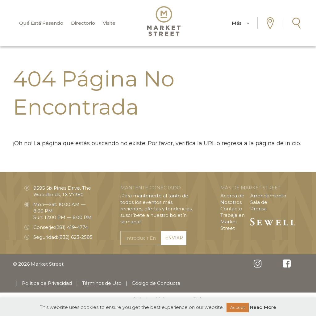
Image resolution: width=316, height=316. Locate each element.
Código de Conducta (156, 283)
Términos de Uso (102, 283)
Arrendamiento (268, 196)
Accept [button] (237, 307)
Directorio (83, 23)
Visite (109, 23)
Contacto (231, 209)
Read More (263, 307)
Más (241, 23)
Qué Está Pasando (41, 23)
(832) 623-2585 (75, 237)
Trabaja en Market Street (232, 221)
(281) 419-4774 (71, 227)
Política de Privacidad (47, 283)
